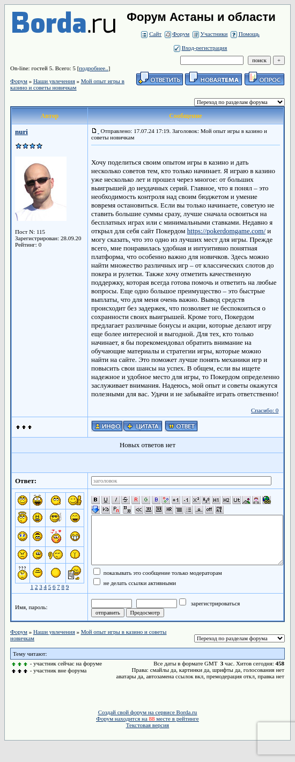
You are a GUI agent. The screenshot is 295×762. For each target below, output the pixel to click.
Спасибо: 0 (264, 410)
